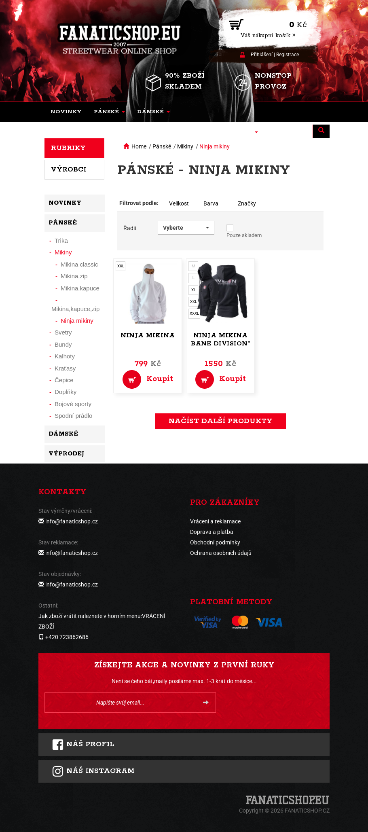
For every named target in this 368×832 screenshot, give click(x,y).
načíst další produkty (221, 421)
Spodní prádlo (73, 415)
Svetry (63, 332)
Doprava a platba (211, 532)
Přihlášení (262, 54)
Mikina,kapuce (80, 288)
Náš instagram (93, 771)
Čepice (64, 380)
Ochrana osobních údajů (221, 553)
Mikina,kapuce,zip (75, 308)
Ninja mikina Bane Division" (220, 339)
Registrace (287, 54)
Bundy (63, 344)
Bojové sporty (73, 403)
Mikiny (185, 146)
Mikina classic (79, 264)
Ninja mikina (148, 335)
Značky (247, 203)
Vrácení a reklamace (215, 521)
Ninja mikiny (214, 146)
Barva (210, 203)
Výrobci (68, 169)
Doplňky (65, 391)
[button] (109, 112)
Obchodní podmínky (215, 542)
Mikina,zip (74, 276)
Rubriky (68, 148)
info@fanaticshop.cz (71, 521)
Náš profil (83, 745)
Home (138, 146)
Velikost (179, 203)
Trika (61, 240)
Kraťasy (65, 368)
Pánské (161, 146)
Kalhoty (65, 356)
